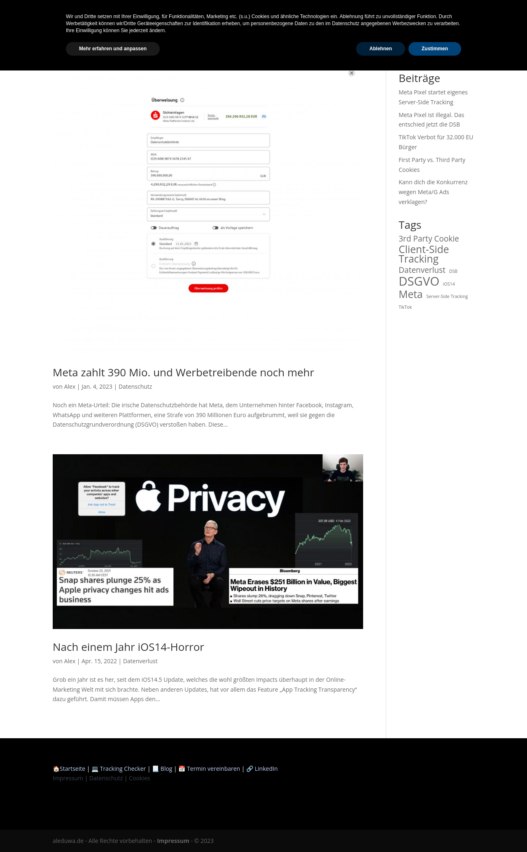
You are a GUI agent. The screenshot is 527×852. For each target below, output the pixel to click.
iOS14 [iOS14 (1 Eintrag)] (449, 284)
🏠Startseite (69, 768)
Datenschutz (135, 386)
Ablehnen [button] (380, 830)
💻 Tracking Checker (119, 768)
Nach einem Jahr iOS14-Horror (128, 646)
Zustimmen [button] (435, 830)
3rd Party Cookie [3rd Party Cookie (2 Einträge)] (429, 239)
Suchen (460, 52)
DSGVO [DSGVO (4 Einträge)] (419, 281)
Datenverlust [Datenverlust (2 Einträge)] (422, 270)
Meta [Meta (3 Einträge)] (411, 294)
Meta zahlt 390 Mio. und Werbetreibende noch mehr (183, 372)
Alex (70, 386)
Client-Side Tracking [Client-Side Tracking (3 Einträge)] (424, 254)
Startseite (379, 10)
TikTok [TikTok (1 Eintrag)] (405, 307)
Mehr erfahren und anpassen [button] (113, 830)
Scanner (438, 10)
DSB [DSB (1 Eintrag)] (453, 271)
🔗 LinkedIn (261, 768)
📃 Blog (162, 768)
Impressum (68, 778)
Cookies (139, 778)
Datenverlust (140, 661)
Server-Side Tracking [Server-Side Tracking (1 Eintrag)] (447, 296)
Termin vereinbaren (487, 10)
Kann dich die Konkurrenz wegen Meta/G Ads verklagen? (433, 192)
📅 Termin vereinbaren (209, 768)
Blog (410, 10)
